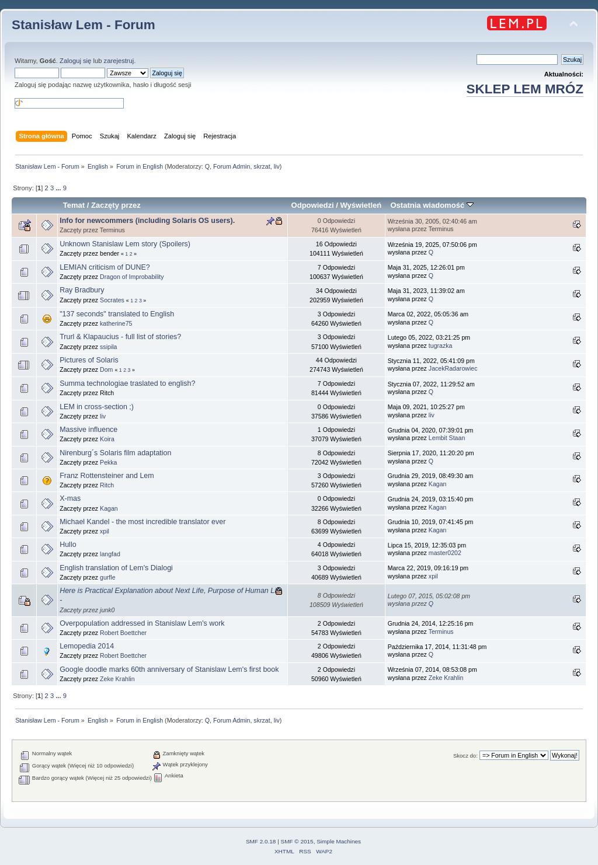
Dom (106, 369)
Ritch (107, 485)
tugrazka (441, 345)
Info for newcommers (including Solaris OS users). (147, 221)
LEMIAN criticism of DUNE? (105, 267)
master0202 (445, 552)
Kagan (438, 483)
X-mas (70, 498)
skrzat (261, 166)
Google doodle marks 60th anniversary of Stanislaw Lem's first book (169, 669)
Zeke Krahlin (117, 678)
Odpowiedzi (312, 205)
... (58, 187)
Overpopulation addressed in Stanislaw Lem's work (142, 623)
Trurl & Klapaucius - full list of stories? (120, 337)
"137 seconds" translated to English (117, 314)
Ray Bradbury (82, 290)
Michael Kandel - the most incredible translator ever (142, 522)
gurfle (108, 577)
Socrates (112, 300)
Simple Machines (339, 841)
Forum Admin (231, 166)
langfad (110, 553)
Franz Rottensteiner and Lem (107, 476)
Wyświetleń (361, 205)
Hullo (68, 544)
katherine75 (116, 323)
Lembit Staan (447, 437)
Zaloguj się (75, 60)
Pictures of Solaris (89, 360)
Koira (107, 438)
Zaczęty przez (116, 205)
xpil (104, 531)
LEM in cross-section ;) (97, 407)
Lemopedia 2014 (87, 646)
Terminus (441, 631)
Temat (74, 205)
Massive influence (88, 429)
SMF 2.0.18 (261, 841)
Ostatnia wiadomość (431, 205)
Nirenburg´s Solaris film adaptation (115, 453)
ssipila (108, 346)
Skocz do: (465, 755)
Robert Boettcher (123, 632)
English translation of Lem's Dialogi (116, 568)
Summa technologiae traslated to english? (127, 383)
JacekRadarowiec (453, 368)
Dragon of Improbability (132, 276)
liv (277, 166)
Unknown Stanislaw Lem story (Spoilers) (125, 244)
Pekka (108, 462)
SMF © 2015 (297, 841)
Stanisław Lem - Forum (83, 25)
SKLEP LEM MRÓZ (525, 89)
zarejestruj (119, 60)
